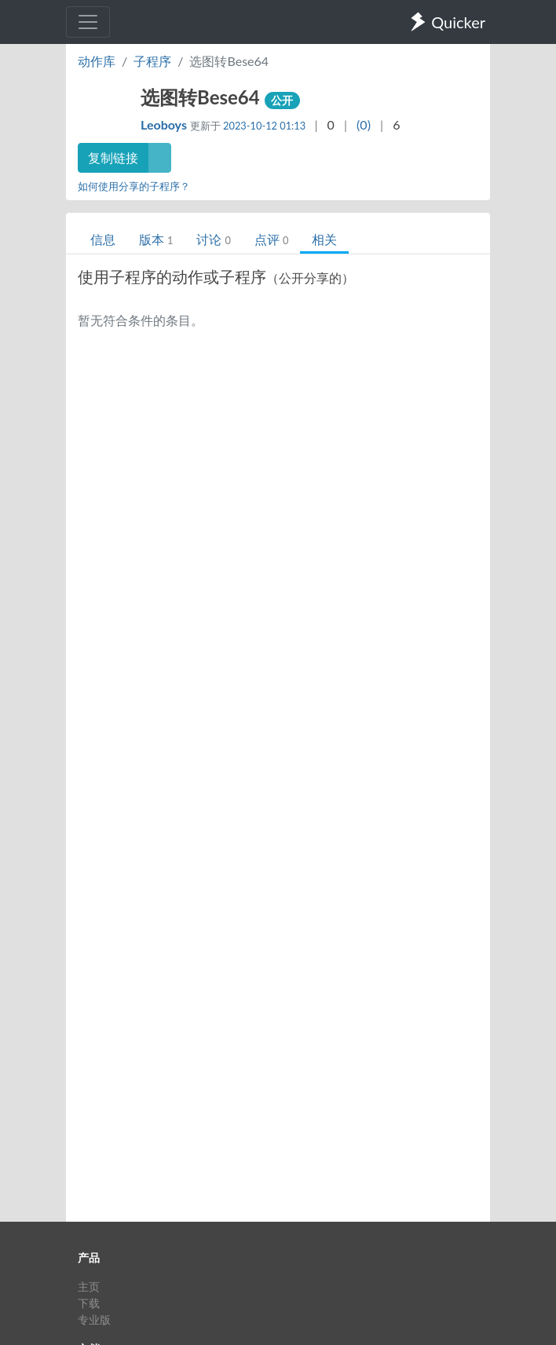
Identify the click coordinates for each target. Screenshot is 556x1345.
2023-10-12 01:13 (264, 125)
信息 (102, 239)
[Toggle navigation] (88, 22)
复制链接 (113, 157)
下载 (89, 1303)
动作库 (96, 60)
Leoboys (165, 124)
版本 (156, 239)
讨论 (213, 239)
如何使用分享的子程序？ (134, 186)
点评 (271, 239)
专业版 (94, 1319)
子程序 (152, 60)
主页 (89, 1286)
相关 (324, 239)
